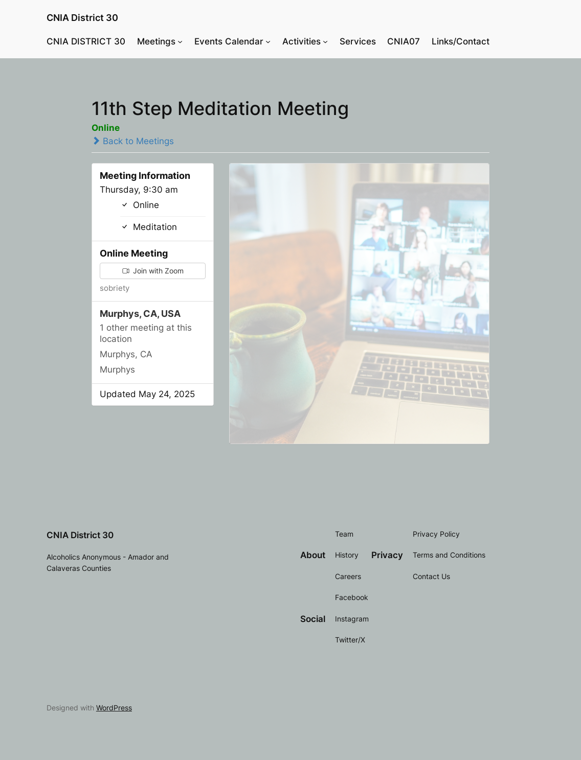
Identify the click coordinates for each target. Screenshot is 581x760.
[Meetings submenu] (180, 41)
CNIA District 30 (82, 17)
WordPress (114, 707)
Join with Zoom (153, 270)
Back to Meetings (133, 141)
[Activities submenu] (325, 41)
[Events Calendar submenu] (268, 41)
